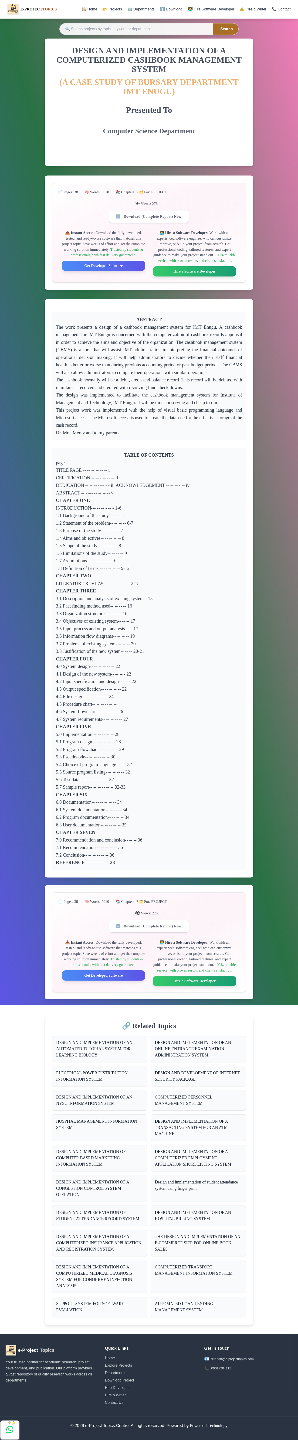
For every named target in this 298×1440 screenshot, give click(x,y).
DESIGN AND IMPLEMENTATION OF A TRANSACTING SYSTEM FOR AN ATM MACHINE (191, 1127)
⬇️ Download (171, 9)
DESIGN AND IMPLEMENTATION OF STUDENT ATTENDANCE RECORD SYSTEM (97, 1215)
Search (226, 29)
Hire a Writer (115, 1395)
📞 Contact (281, 9)
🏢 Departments (141, 9)
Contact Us (114, 1402)
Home (110, 1358)
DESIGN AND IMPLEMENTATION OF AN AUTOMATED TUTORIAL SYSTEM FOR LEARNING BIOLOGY (94, 1048)
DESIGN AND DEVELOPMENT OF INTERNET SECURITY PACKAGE (197, 1076)
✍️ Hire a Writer (253, 9)
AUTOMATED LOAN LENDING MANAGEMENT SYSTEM (184, 1306)
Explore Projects (118, 1365)
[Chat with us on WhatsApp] (9, 1429)
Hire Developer (117, 1388)
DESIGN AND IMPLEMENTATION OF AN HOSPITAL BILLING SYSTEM (193, 1215)
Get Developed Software (103, 266)
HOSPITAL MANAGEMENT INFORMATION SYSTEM (96, 1124)
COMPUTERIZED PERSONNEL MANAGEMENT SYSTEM (184, 1100)
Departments (115, 1373)
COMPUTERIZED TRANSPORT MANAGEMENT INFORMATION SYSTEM (194, 1270)
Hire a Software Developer (194, 271)
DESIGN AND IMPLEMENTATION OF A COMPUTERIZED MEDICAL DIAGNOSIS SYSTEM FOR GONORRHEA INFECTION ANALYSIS (94, 1276)
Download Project (119, 1380)
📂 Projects (112, 9)
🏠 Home (89, 9)
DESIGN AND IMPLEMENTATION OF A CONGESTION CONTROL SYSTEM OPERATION (92, 1188)
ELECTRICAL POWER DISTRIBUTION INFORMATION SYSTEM (92, 1076)
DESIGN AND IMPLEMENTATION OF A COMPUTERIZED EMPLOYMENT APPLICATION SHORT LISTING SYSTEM (193, 1158)
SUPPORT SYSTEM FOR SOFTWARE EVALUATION (90, 1306)
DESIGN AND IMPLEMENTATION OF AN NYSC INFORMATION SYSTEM (94, 1100)
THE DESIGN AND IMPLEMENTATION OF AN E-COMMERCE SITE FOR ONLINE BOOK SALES (197, 1242)
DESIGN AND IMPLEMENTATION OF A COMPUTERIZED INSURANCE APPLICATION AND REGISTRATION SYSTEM (98, 1242)
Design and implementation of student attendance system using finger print (196, 1185)
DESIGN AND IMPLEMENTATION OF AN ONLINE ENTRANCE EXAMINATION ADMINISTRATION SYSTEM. (193, 1048)
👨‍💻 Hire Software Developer (211, 9)
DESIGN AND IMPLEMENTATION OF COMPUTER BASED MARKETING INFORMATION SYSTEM (90, 1158)
